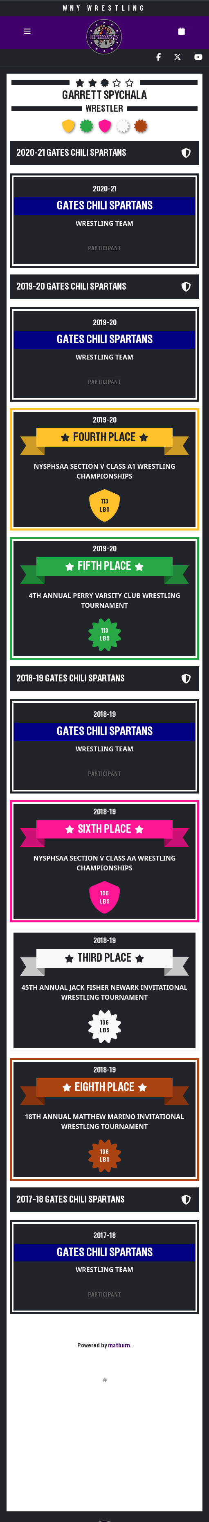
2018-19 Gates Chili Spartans (70, 678)
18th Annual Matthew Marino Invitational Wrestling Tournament (104, 1121)
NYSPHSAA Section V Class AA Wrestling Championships (104, 863)
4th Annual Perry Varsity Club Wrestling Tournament (104, 600)
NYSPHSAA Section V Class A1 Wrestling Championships (104, 471)
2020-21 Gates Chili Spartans (71, 153)
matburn (119, 1345)
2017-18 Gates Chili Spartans (70, 1200)
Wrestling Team (104, 223)
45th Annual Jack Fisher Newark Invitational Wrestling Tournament (104, 992)
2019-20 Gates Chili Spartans (71, 287)
